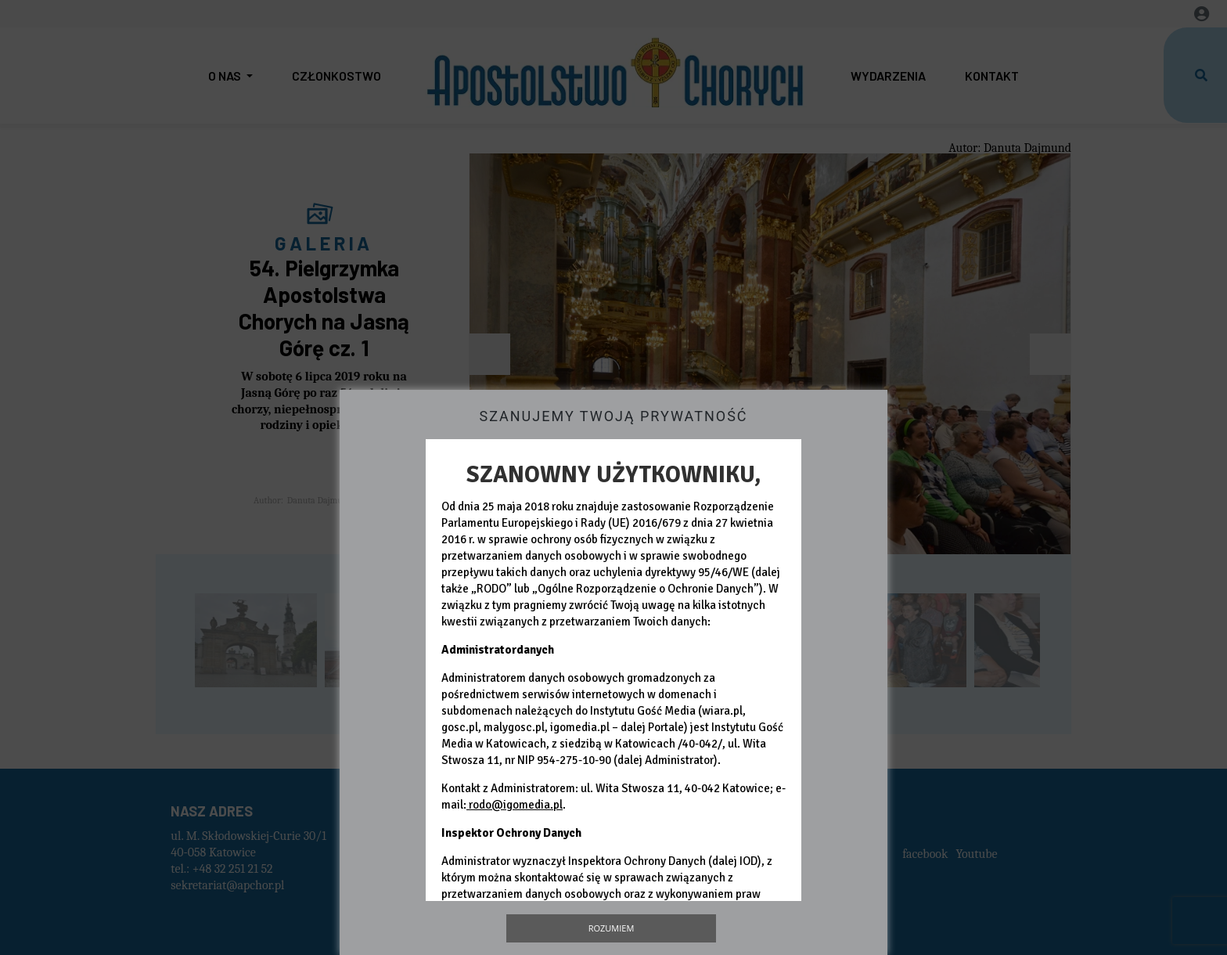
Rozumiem (611, 928)
